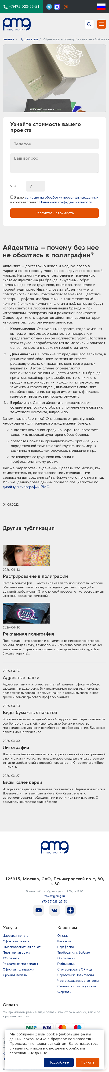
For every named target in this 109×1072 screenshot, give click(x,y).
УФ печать (11, 958)
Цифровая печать (15, 935)
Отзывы (62, 935)
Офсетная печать (16, 941)
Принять (88, 1062)
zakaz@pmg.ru (54, 896)
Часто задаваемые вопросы (78, 980)
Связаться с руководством (76, 986)
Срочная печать (15, 975)
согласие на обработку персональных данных (61, 197)
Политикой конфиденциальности (65, 202)
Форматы (64, 992)
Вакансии (64, 941)
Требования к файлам (73, 952)
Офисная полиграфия (18, 969)
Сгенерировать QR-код (74, 969)
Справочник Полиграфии (75, 975)
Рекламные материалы (20, 964)
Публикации (66, 964)
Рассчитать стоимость (54, 213)
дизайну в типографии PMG (26, 487)
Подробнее (58, 1062)
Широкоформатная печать (22, 947)
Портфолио (65, 947)
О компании (66, 958)
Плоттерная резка (16, 952)
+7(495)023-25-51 (54, 901)
